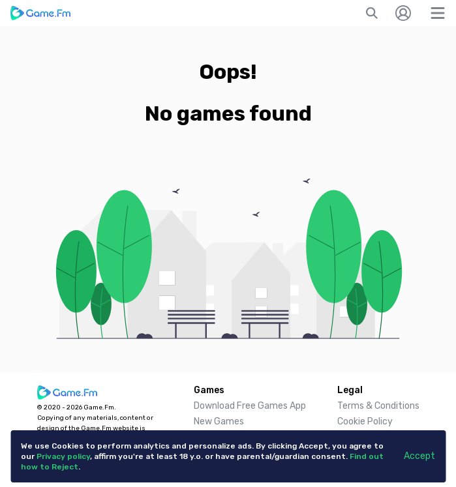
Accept (419, 456)
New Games (219, 421)
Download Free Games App (250, 405)
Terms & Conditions (378, 405)
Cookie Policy (365, 421)
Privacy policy (63, 456)
